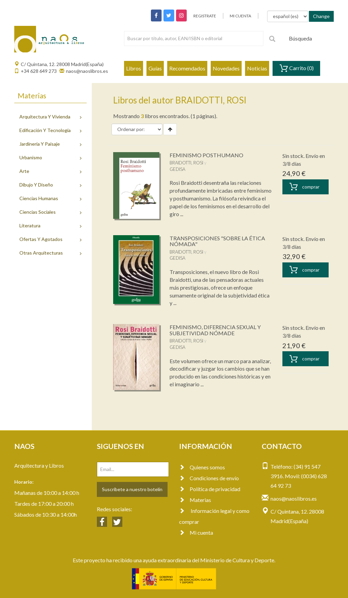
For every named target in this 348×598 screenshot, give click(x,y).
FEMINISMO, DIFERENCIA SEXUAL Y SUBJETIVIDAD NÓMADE (215, 330)
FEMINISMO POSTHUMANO (206, 155)
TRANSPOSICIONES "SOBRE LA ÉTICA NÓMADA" (217, 241)
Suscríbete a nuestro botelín (132, 489)
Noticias (257, 68)
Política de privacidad (209, 489)
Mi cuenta (196, 532)
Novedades (226, 68)
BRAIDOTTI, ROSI (186, 162)
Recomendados (187, 68)
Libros (133, 68)
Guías (155, 68)
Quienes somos (202, 467)
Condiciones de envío (209, 478)
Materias (195, 500)
